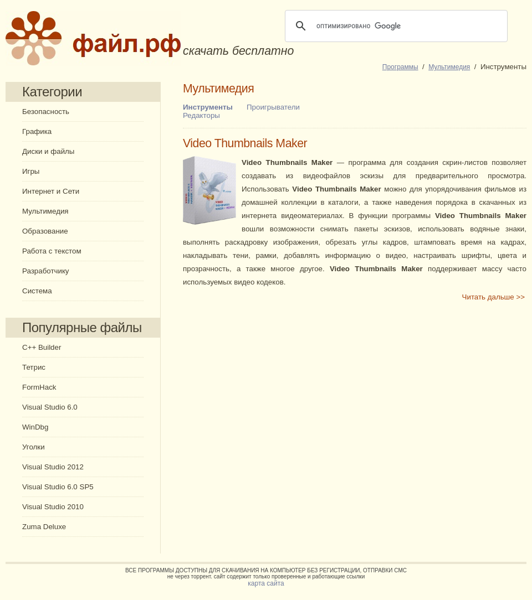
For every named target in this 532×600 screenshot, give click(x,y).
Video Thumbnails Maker (245, 143)
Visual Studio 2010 (53, 507)
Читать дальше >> (493, 297)
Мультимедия (45, 211)
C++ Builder (41, 347)
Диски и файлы (48, 151)
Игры (30, 171)
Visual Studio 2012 (53, 467)
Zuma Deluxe (44, 527)
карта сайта (266, 583)
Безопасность (45, 111)
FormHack (39, 387)
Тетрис (33, 367)
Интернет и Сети (50, 191)
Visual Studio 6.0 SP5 (58, 487)
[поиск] (394, 26)
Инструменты (208, 107)
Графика (37, 131)
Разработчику (45, 271)
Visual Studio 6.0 (50, 407)
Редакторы (201, 115)
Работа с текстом (51, 251)
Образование (45, 231)
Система (37, 291)
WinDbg (35, 427)
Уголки (33, 447)
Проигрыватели (273, 107)
